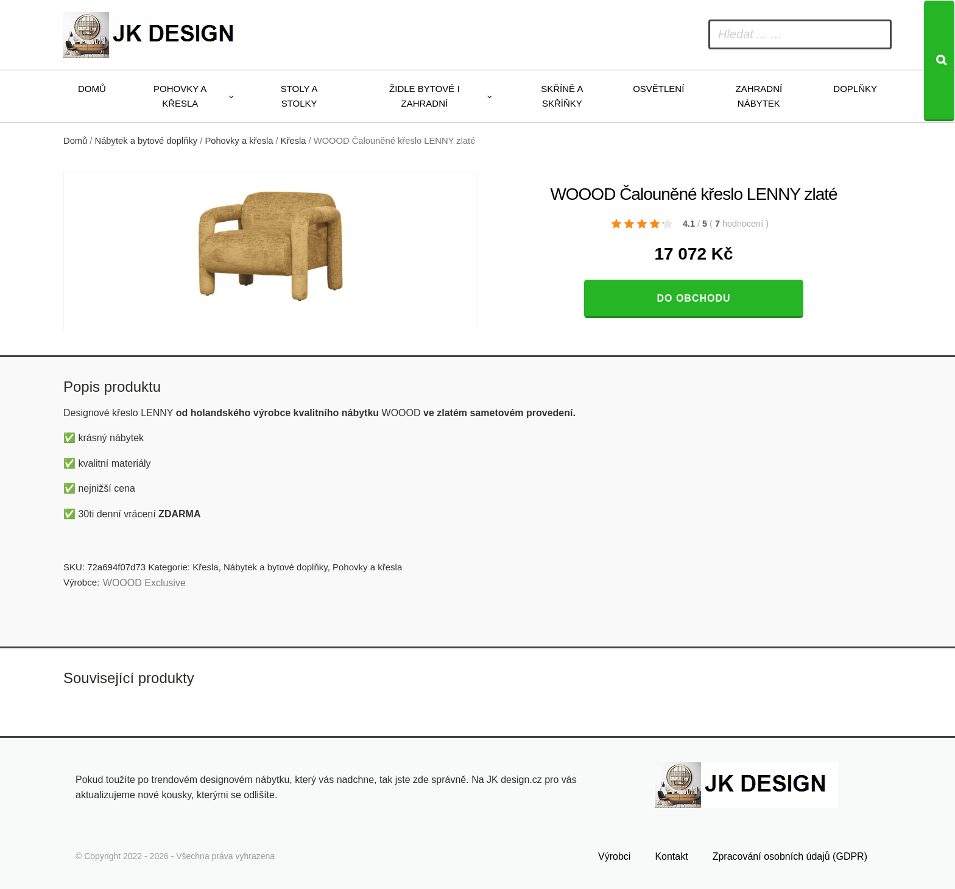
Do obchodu (693, 298)
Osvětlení (658, 88)
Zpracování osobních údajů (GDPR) (790, 856)
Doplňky (855, 88)
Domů (92, 88)
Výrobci (614, 856)
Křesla (293, 141)
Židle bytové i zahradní (424, 95)
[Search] (939, 61)
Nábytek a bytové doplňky (146, 141)
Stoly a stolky (299, 95)
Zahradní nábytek (758, 95)
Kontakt (671, 856)
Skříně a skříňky (562, 95)
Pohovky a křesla (179, 95)
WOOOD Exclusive (144, 583)
